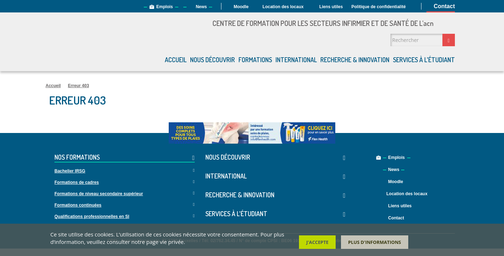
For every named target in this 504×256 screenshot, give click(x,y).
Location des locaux (283, 6)
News (201, 6)
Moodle (240, 6)
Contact (444, 6)
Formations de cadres (76, 182)
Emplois (164, 6)
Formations (255, 60)
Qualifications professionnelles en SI (91, 216)
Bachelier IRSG (69, 171)
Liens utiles (331, 6)
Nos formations (124, 157)
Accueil (176, 60)
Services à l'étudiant (424, 60)
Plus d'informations (374, 242)
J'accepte (317, 242)
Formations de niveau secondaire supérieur (98, 193)
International (296, 60)
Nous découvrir (212, 60)
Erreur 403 (78, 85)
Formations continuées (77, 205)
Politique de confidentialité (378, 6)
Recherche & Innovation (354, 60)
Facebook (454, 214)
